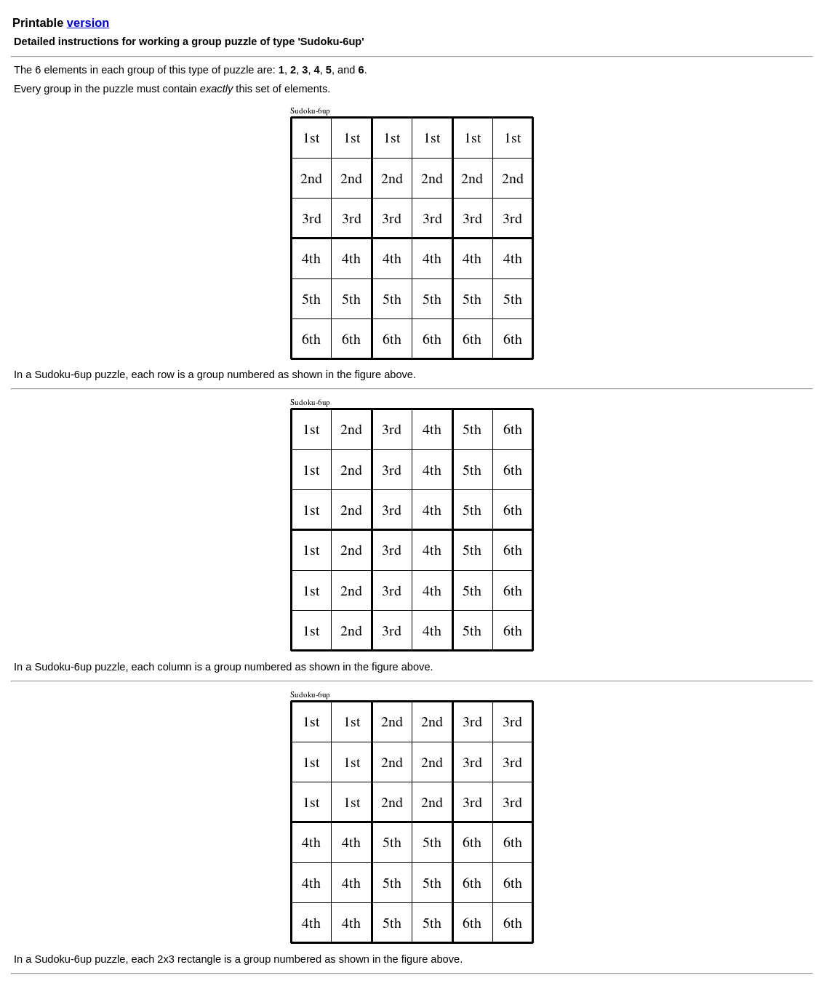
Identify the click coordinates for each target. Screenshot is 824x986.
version (88, 22)
